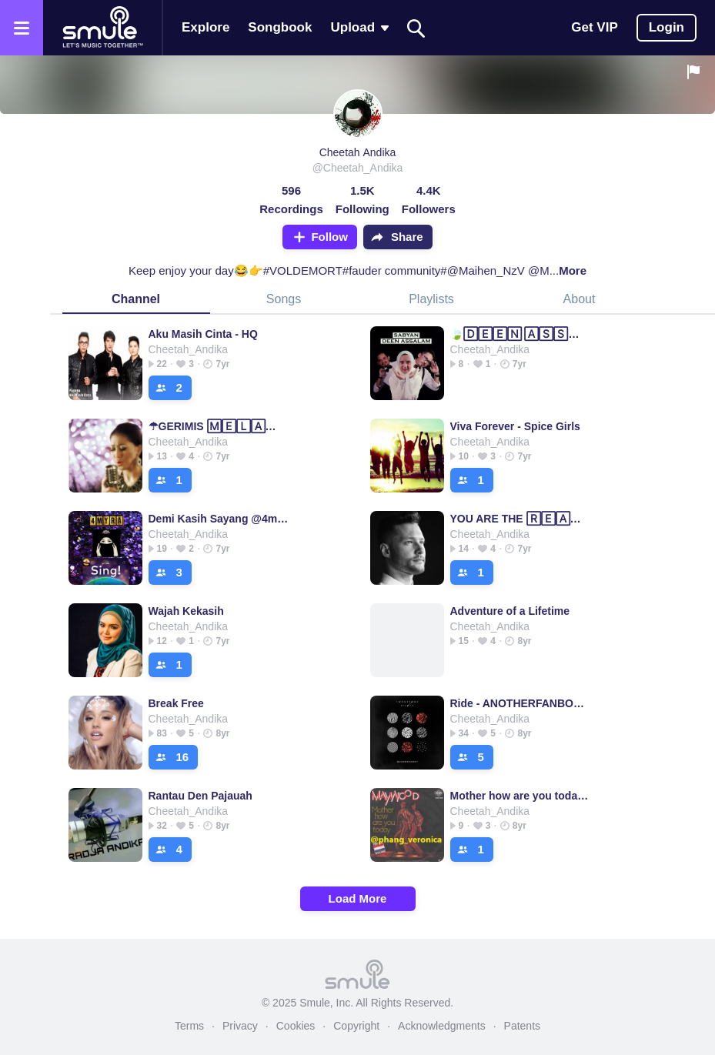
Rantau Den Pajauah (200, 796)
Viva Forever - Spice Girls (515, 426)
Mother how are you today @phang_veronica (520, 796)
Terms (189, 1026)
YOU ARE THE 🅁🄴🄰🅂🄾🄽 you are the (520, 518)
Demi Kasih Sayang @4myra (219, 518)
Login (666, 27)
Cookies (296, 1026)
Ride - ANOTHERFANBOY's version (520, 703)
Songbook (280, 27)
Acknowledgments (442, 1026)
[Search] (416, 28)
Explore (205, 27)
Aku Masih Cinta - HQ (203, 334)
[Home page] (102, 27)
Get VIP (594, 27)
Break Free (176, 703)
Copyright (356, 1026)
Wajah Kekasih (186, 611)
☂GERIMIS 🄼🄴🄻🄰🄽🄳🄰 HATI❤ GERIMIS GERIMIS (219, 426)
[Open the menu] (21, 27)
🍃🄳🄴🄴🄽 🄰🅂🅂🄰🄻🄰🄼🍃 (520, 334)
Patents (522, 1026)
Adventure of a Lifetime (510, 611)
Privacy (240, 1026)
